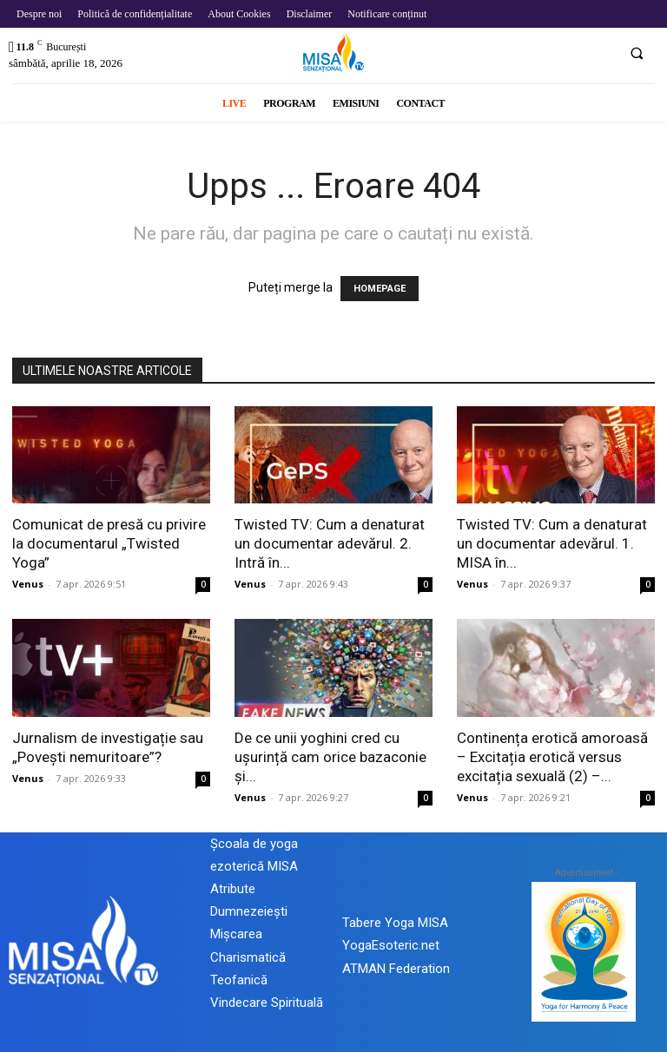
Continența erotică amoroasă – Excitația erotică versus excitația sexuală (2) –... (552, 757)
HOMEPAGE (379, 288)
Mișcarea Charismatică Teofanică (248, 956)
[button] (636, 53)
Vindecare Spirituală (266, 1002)
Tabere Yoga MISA (395, 922)
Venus (27, 583)
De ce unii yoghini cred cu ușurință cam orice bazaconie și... (330, 757)
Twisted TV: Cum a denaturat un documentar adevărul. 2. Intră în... (329, 543)
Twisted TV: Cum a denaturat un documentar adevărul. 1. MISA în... (552, 543)
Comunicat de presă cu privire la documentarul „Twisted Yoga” (109, 543)
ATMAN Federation (396, 968)
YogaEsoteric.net (390, 945)
